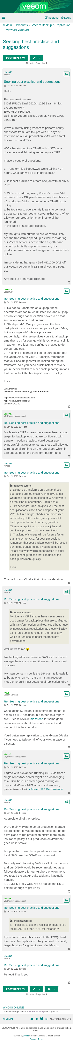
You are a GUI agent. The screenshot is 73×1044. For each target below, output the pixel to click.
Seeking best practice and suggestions (31, 44)
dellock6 (8, 290)
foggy (6, 692)
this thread (36, 719)
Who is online (13, 1007)
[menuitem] (66, 18)
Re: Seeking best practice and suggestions (31, 298)
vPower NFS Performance (46, 789)
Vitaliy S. (8, 414)
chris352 (8, 72)
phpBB (26, 1036)
